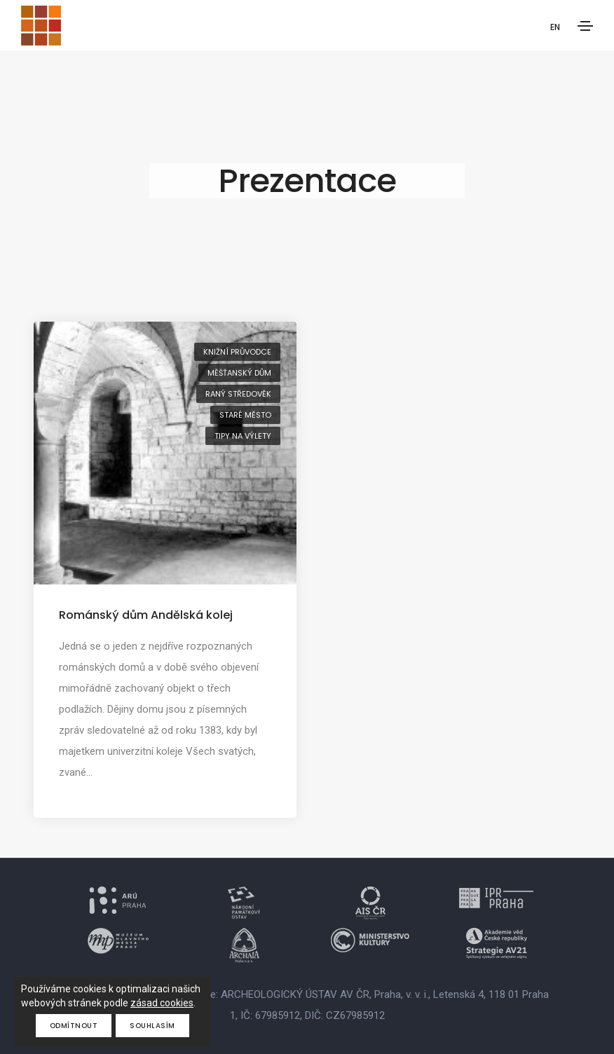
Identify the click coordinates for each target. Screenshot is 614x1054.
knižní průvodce (237, 351)
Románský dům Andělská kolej (146, 615)
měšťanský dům (239, 372)
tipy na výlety (242, 436)
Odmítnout (74, 1025)
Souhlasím (152, 1025)
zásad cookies (161, 1002)
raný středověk (238, 393)
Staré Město (245, 414)
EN (555, 27)
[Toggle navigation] (585, 26)
